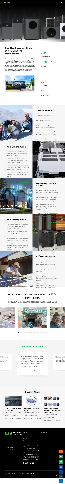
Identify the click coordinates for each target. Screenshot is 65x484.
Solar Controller (27, 439)
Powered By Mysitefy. (54, 475)
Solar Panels (26, 435)
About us (43, 435)
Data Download (9, 447)
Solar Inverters (27, 441)
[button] (18, 332)
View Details (9, 418)
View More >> (54, 147)
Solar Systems (27, 437)
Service (6, 445)
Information (44, 432)
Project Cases (44, 437)
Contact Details (9, 449)
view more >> (24, 255)
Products (25, 432)
